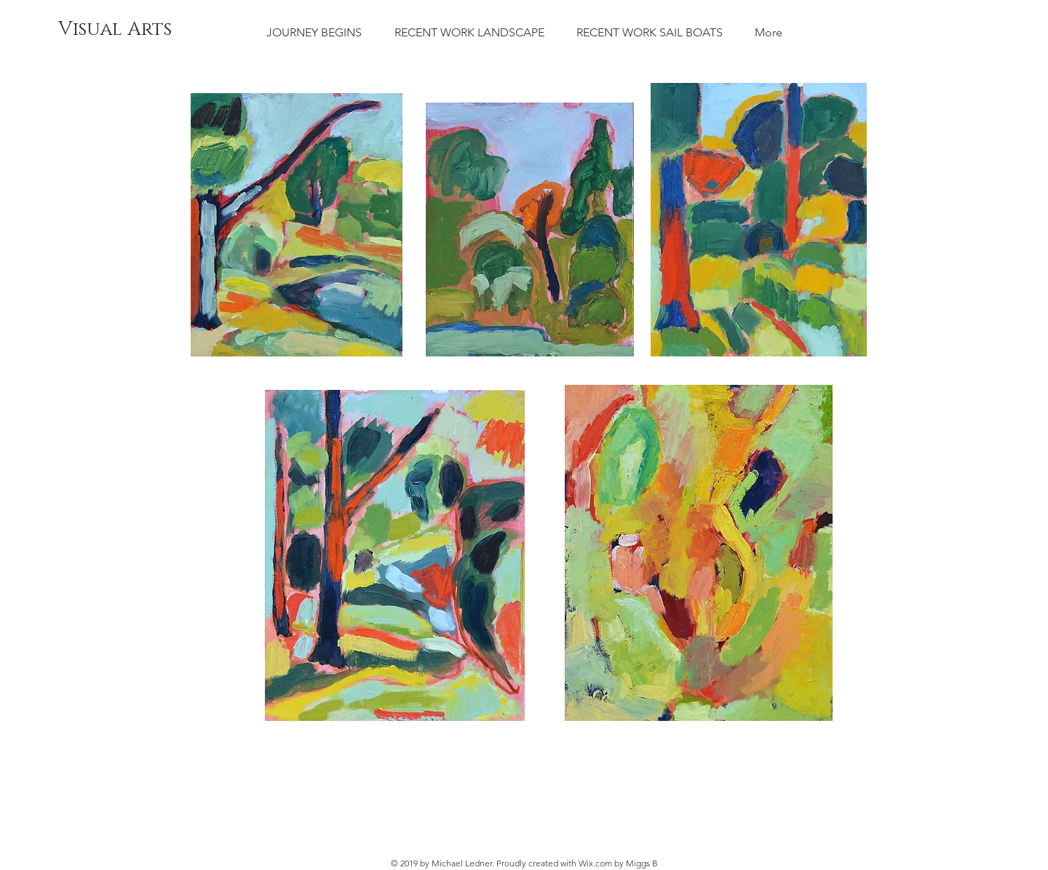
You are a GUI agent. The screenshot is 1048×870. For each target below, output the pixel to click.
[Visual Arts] (115, 29)
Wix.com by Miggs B (618, 863)
